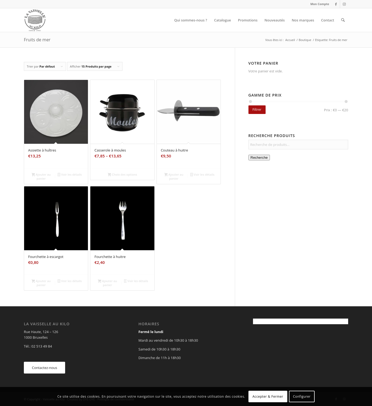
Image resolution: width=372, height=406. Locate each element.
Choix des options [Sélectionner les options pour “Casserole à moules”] (122, 174)
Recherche (259, 158)
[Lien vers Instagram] (344, 4)
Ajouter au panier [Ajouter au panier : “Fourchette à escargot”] (41, 283)
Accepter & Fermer (267, 396)
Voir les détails (70, 174)
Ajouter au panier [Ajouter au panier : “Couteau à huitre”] (173, 176)
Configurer (302, 396)
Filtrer (256, 109)
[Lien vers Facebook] (336, 4)
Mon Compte (319, 4)
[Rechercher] (343, 20)
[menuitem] (318, 4)
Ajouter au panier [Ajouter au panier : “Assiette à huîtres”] (41, 176)
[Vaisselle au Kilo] (35, 20)
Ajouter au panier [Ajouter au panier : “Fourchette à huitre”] (107, 283)
